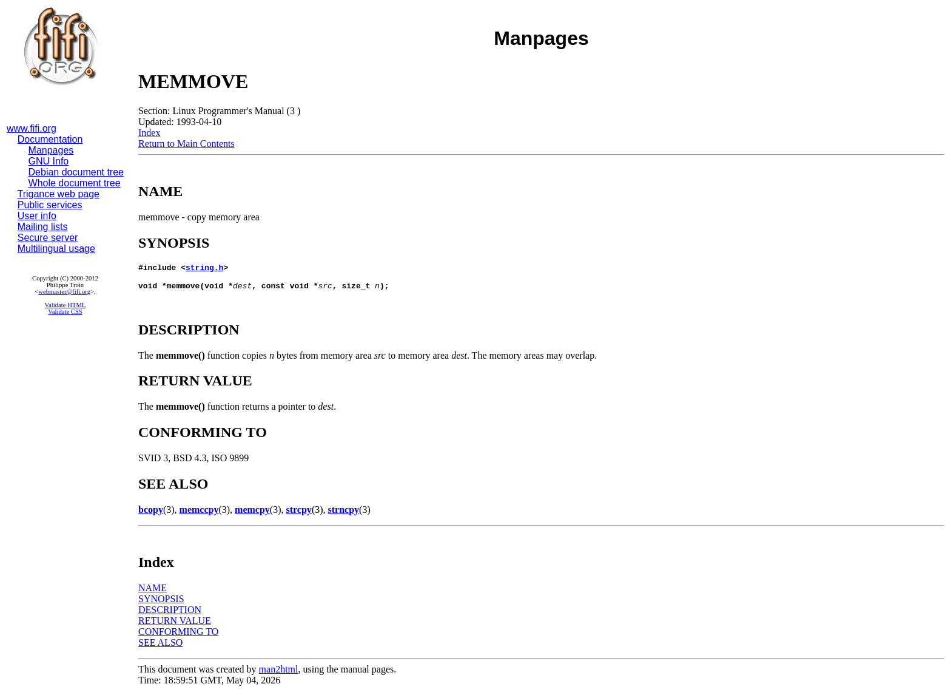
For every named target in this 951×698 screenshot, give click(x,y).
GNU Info (49, 161)
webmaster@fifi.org (64, 291)
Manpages (51, 150)
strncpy (344, 515)
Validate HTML (65, 305)
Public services (50, 205)
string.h (204, 268)
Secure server (48, 237)
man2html (278, 674)
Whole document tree (75, 183)
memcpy (252, 515)
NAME (152, 593)
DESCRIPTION (169, 615)
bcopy (150, 515)
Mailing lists (43, 227)
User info (37, 216)
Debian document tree (76, 172)
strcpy (299, 515)
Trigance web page (59, 194)
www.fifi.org (31, 128)
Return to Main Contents (186, 143)
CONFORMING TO (178, 637)
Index (149, 132)
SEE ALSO (160, 648)
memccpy (199, 515)
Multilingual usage (56, 248)
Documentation (50, 139)
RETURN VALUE (174, 626)
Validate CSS (65, 311)
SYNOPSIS (161, 604)
